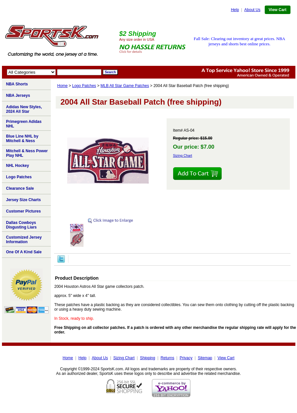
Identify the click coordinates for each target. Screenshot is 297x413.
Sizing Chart (182, 155)
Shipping (147, 358)
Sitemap (205, 358)
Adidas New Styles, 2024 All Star (24, 109)
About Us (252, 9)
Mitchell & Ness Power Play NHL (27, 153)
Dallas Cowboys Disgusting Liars (21, 224)
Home (62, 85)
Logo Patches (84, 85)
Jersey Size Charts (23, 200)
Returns (167, 358)
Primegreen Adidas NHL (24, 123)
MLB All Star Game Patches (124, 85)
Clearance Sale (20, 188)
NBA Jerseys (18, 95)
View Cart (277, 9)
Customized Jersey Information (24, 239)
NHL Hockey (17, 165)
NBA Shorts (17, 84)
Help (235, 9)
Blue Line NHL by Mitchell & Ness (22, 138)
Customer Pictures (23, 211)
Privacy (186, 358)
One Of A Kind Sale (24, 252)
